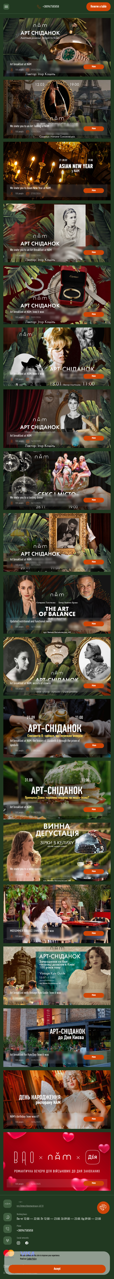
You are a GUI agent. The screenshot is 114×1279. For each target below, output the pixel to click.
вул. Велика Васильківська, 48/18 (30, 1206)
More (94, 66)
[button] (103, 1207)
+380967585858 (25, 1230)
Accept (57, 1269)
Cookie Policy (32, 1259)
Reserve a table (98, 6)
